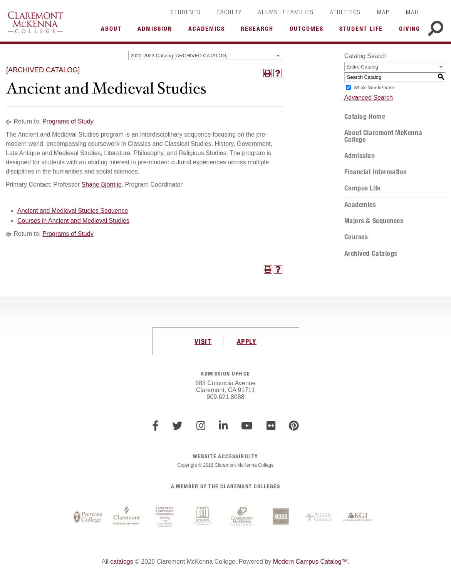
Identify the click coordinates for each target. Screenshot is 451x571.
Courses (356, 237)
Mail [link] (413, 12)
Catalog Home (364, 116)
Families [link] (300, 12)
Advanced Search (368, 97)
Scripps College (203, 517)
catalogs (121, 561)
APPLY (247, 341)
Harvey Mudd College (280, 517)
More (113, 30)
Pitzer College (319, 517)
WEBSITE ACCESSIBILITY (225, 456)
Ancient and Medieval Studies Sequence (72, 210)
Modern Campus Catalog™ (310, 561)
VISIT (202, 341)
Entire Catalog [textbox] (362, 67)
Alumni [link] (269, 12)
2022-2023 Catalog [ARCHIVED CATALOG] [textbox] (179, 55)
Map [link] (383, 12)
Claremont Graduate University (126, 517)
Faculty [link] (229, 12)
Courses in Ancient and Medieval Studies (73, 220)
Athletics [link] (345, 12)
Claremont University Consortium (165, 517)
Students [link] (186, 12)
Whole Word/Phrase (374, 87)
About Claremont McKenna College (383, 136)
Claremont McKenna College (35, 22)
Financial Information (375, 172)
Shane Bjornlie (102, 184)
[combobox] (205, 55)
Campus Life (362, 188)
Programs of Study (68, 121)
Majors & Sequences (374, 221)
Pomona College (88, 517)
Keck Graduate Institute (357, 517)
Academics (360, 205)
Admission (359, 156)
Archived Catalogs (370, 253)
